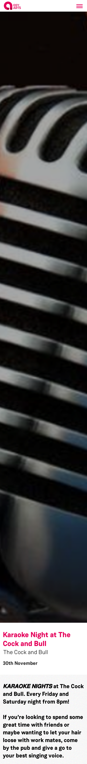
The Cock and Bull (25, 652)
